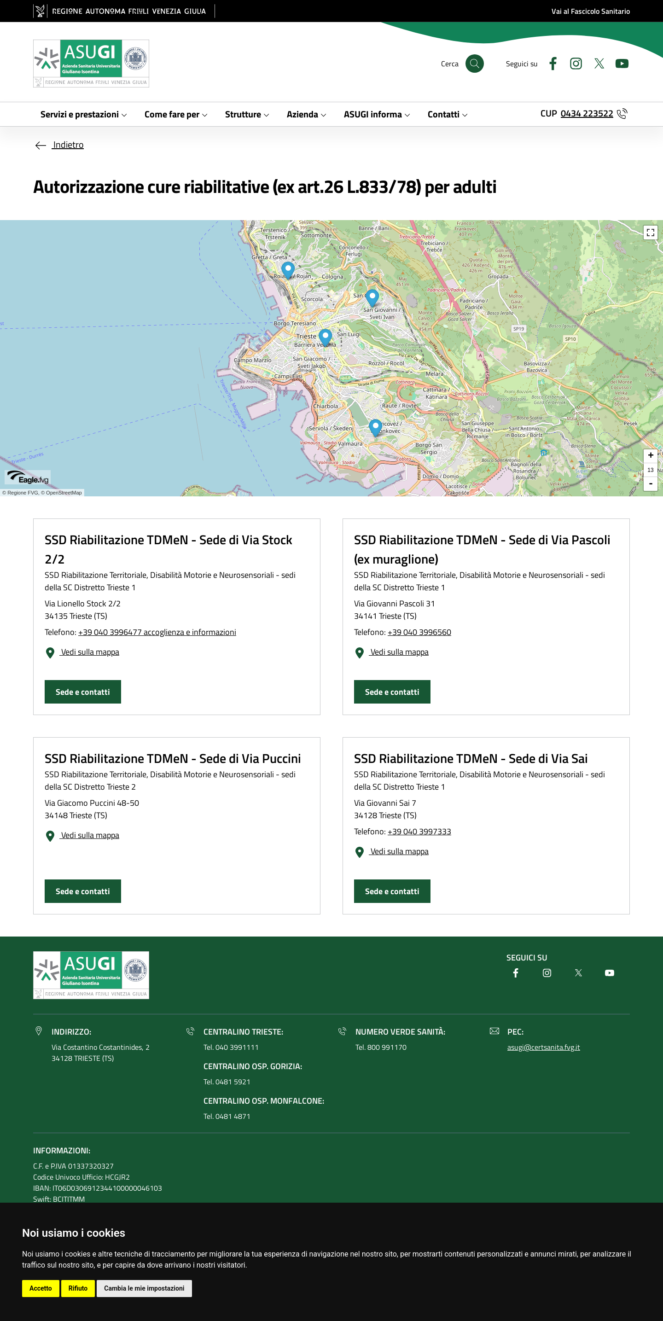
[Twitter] (595, 62)
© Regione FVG (20, 492)
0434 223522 (587, 113)
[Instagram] (572, 62)
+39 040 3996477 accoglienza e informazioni (157, 632)
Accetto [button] (40, 1288)
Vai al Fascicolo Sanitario (591, 11)
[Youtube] (618, 62)
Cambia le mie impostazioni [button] (144, 1288)
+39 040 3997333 (419, 831)
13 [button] (650, 470)
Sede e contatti (83, 692)
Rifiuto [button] (78, 1288)
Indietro (58, 144)
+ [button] (651, 456)
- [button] (651, 484)
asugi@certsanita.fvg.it (543, 1047)
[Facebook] (549, 62)
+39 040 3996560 (419, 632)
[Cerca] (474, 63)
